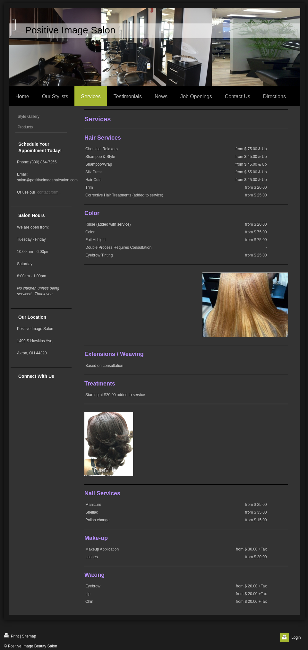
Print (11, 635)
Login (296, 637)
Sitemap (29, 636)
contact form (47, 192)
